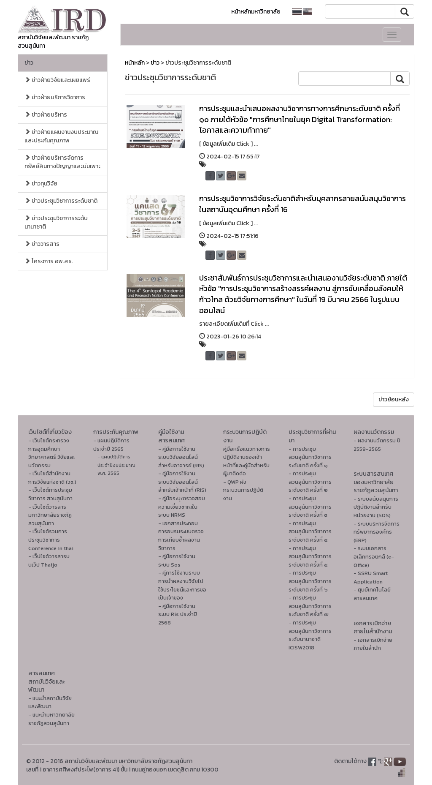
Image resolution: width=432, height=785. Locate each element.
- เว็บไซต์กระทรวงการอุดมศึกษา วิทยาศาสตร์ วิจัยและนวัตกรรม (51, 452)
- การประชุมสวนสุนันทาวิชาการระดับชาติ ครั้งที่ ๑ (310, 457)
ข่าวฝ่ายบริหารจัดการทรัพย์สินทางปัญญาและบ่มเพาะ (62, 162)
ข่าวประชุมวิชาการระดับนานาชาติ (56, 222)
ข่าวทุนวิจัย (40, 183)
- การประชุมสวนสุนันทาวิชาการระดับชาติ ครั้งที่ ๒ (310, 481)
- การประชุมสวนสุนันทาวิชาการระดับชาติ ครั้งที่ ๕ (310, 556)
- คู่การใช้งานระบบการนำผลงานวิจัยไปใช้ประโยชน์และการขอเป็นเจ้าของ (182, 585)
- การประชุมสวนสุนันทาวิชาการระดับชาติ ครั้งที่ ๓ (310, 506)
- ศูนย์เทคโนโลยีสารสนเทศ (372, 594)
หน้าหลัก (135, 62)
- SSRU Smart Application (371, 577)
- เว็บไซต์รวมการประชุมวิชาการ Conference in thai (50, 539)
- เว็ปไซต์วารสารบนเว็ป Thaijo (49, 560)
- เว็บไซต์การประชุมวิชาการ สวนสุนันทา (50, 494)
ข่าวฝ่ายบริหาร (45, 114)
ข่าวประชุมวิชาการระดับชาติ (60, 200)
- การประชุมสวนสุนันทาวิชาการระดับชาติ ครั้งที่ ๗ (310, 606)
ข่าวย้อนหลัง (393, 399)
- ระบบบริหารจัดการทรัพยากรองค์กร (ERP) (377, 532)
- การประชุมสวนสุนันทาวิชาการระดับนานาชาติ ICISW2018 (310, 635)
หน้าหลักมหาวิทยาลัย (256, 11)
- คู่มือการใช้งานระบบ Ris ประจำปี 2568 (177, 614)
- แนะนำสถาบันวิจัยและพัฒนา (50, 702)
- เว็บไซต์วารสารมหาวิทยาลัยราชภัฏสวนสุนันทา (50, 515)
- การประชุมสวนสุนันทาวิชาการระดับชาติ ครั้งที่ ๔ (310, 531)
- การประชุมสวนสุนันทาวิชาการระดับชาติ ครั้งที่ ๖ (310, 581)
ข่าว (28, 62)
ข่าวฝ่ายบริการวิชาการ (54, 97)
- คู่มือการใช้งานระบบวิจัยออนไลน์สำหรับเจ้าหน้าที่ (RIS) (182, 481)
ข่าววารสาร (41, 244)
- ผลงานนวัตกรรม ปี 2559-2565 (377, 444)
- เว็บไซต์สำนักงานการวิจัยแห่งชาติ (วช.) (52, 477)
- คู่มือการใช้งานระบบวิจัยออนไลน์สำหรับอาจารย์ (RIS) (181, 457)
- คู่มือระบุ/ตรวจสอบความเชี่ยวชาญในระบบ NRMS (181, 506)
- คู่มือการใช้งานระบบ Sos (176, 560)
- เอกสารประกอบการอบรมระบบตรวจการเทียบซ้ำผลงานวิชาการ (181, 535)
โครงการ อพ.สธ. (48, 261)
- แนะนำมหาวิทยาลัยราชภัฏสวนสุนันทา (51, 719)
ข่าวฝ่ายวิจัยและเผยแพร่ (57, 80)
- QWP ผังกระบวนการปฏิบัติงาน (243, 490)
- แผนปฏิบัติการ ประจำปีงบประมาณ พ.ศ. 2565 (116, 465)
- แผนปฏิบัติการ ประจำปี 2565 (111, 444)
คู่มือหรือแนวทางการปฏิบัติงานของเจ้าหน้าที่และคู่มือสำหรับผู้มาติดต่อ (246, 461)
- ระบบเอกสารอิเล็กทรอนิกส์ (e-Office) (374, 556)
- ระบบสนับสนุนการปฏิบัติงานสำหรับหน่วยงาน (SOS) (376, 507)
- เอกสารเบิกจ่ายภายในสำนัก (373, 644)
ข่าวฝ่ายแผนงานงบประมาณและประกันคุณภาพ (61, 136)
